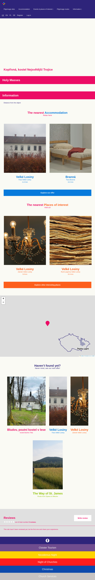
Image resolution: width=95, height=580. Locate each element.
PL (10, 15)
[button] (48, 323)
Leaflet (82, 355)
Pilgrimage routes (63, 9)
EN (7, 15)
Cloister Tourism (47, 547)
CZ (3, 15)
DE (14, 15)
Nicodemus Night (47, 555)
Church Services (48, 576)
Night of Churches (47, 562)
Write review (83, 518)
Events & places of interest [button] (43, 9)
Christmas (47, 569)
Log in (29, 15)
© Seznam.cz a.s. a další (89, 355)
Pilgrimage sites (9, 9)
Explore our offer (47, 193)
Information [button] (77, 9)
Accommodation (24, 9)
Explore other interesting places (47, 285)
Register (20, 15)
